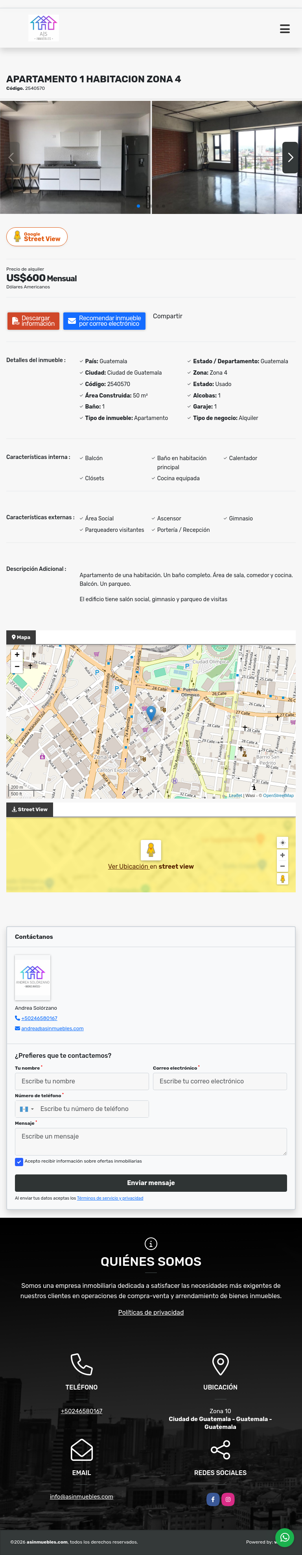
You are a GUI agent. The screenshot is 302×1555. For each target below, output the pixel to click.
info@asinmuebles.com (81, 1496)
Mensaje (26, 1123)
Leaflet (235, 795)
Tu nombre (28, 1068)
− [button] (17, 667)
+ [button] (17, 655)
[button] (138, 206)
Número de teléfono (39, 1095)
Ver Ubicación (129, 866)
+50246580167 (39, 1018)
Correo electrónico (176, 1068)
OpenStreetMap (278, 795)
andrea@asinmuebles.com (52, 1028)
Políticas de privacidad (151, 1312)
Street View (37, 236)
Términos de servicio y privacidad (110, 1198)
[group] (75, 157)
